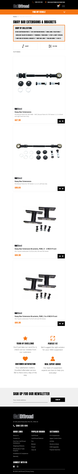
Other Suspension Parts (22, 32)
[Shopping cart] (58, 6)
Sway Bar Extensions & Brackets (25, 38)
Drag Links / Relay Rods (53, 32)
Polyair (33, 447)
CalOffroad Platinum (37, 438)
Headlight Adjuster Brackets (24, 35)
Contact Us (16, 438)
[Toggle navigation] (63, 6)
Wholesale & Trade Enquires (19, 449)
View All (33, 450)
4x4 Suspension (54, 435)
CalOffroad (34, 435)
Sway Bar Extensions (23, 112)
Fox (32, 441)
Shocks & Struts (54, 444)
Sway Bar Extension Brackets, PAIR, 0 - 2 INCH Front (35, 249)
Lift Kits (52, 441)
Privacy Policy (30, 471)
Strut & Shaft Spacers (56, 35)
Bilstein (33, 444)
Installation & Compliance (20, 453)
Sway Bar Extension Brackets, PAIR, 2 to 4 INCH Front (36, 316)
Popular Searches (55, 449)
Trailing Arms (51, 38)
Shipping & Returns (18, 446)
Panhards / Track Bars (41, 35)
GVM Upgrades (54, 447)
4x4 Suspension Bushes (38, 32)
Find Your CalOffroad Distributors (19, 442)
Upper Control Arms (55, 438)
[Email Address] (30, 400)
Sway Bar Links (41, 38)
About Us (16, 435)
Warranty (15, 456)
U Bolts (59, 38)
